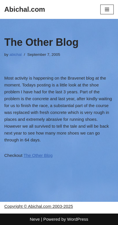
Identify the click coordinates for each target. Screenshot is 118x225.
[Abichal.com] (24, 9)
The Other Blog (38, 155)
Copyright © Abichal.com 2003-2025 (38, 206)
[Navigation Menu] (107, 9)
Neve (35, 219)
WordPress (77, 219)
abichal (15, 54)
